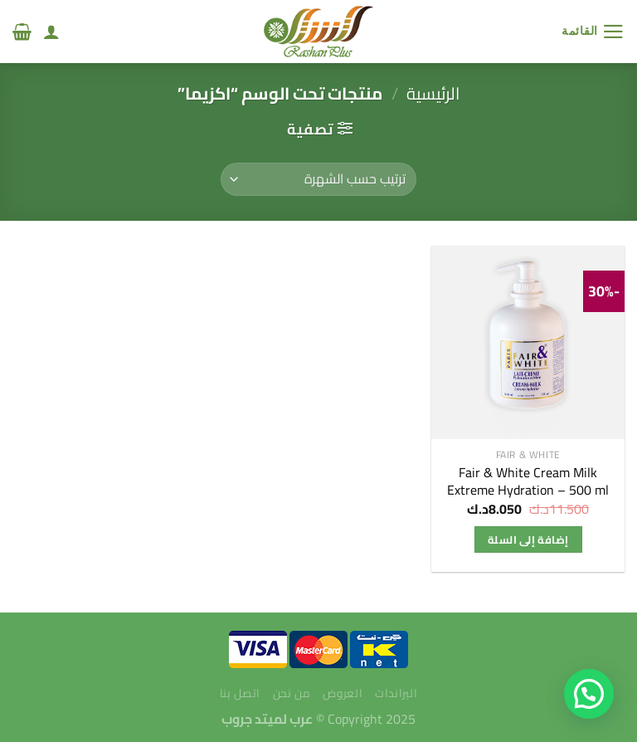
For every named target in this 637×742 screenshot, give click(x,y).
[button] (589, 694)
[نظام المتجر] (318, 179)
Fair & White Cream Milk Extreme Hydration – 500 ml (528, 481)
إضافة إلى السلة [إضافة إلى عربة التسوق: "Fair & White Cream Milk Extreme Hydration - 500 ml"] (528, 539)
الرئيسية (433, 93)
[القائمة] (593, 31)
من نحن (292, 693)
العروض (342, 693)
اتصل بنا (240, 693)
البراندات (396, 693)
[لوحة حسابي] (51, 31)
